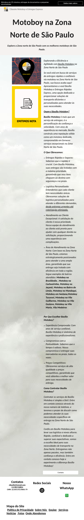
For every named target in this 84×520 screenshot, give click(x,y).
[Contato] (60, 472)
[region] (42, 3)
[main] (42, 28)
